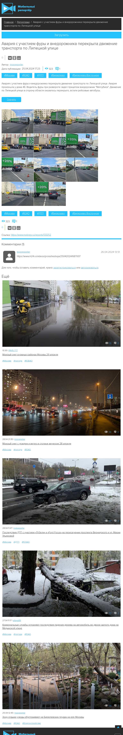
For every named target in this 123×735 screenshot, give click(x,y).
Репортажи (23, 22)
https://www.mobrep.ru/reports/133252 (31, 234)
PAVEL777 (13, 350)
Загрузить (61, 35)
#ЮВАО (29, 360)
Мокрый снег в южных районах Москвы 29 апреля (30, 354)
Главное (9, 22)
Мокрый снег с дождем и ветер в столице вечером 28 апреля (36, 443)
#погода (18, 360)
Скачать (11, 99)
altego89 (17, 620)
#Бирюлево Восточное (85, 75)
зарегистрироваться (64, 267)
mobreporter (19, 528)
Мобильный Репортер (18, 8)
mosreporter (16, 64)
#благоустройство (31, 723)
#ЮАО (25, 75)
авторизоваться (89, 267)
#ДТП (40, 75)
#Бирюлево (58, 75)
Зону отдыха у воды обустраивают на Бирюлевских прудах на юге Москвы (43, 717)
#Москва (9, 75)
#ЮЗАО (26, 542)
